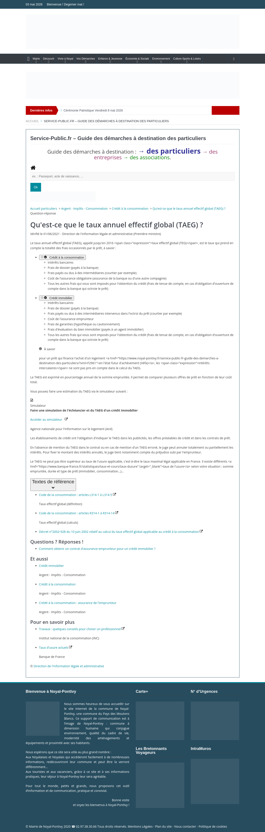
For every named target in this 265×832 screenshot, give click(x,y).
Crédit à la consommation (130, 208)
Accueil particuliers (44, 208)
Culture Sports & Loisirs (187, 58)
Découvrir (48, 58)
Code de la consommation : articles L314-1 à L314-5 (77, 495)
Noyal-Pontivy (53, 826)
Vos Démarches (85, 58)
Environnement (161, 58)
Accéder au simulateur (49, 419)
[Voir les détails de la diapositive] (132, 85)
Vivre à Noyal (65, 58)
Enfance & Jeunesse (110, 58)
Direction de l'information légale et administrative (69, 666)
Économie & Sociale (137, 58)
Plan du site (163, 826)
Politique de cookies (213, 826)
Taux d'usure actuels (55, 647)
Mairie (36, 58)
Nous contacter (185, 826)
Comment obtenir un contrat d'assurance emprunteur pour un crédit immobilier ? (97, 549)
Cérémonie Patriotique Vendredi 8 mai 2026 (93, 110)
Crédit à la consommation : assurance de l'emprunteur (78, 603)
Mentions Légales (140, 826)
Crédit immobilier (57, 298)
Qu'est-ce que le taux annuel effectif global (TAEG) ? (188, 208)
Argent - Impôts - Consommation (84, 208)
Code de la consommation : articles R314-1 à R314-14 (78, 513)
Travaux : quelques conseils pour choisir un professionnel (82, 629)
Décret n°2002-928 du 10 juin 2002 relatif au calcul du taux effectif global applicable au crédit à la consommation (121, 532)
